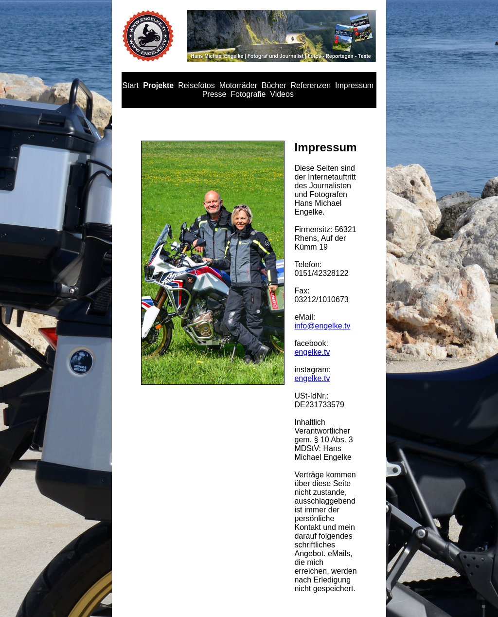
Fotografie (248, 94)
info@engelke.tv (322, 326)
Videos (282, 94)
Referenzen (310, 85)
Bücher (274, 85)
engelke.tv (312, 352)
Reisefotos (196, 85)
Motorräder (238, 85)
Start (130, 85)
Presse (214, 94)
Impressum (354, 85)
